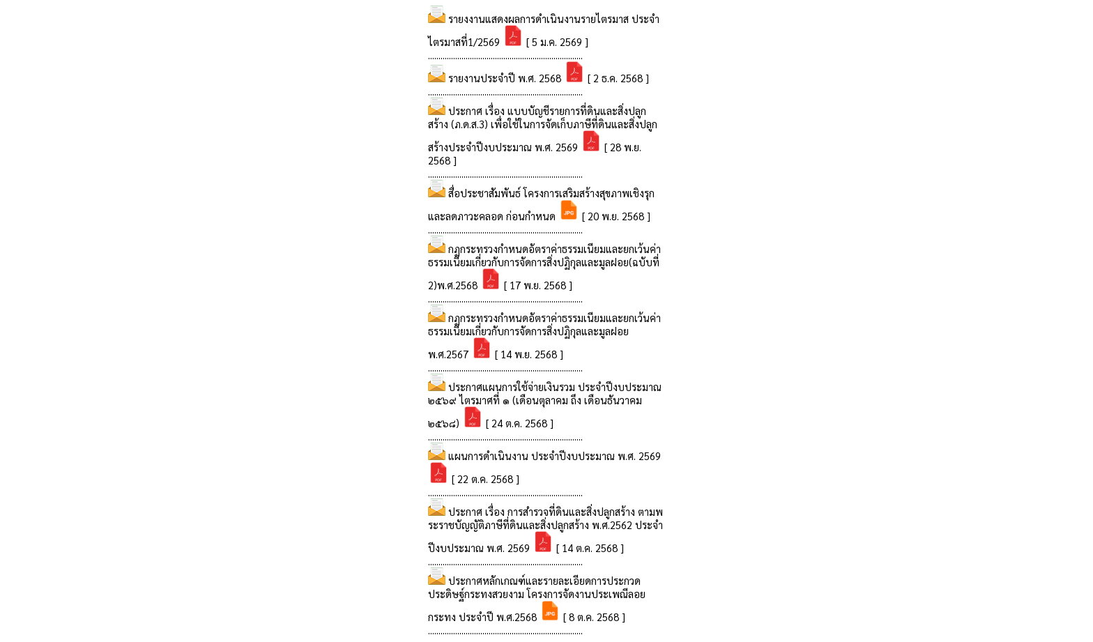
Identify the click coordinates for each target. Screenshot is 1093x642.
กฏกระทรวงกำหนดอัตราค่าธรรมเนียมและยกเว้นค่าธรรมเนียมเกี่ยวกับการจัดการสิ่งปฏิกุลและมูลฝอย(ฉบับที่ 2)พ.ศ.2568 (544, 266)
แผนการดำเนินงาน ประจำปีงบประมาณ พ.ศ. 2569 (554, 455)
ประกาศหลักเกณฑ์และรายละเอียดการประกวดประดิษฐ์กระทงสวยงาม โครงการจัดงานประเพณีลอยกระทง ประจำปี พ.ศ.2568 (536, 598)
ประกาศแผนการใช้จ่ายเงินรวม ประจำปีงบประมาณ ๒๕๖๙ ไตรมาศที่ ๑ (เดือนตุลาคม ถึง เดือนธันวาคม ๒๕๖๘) (545, 404)
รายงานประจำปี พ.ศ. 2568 (506, 77)
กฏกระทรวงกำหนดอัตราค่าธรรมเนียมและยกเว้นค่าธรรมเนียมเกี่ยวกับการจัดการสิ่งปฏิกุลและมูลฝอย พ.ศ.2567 (544, 335)
